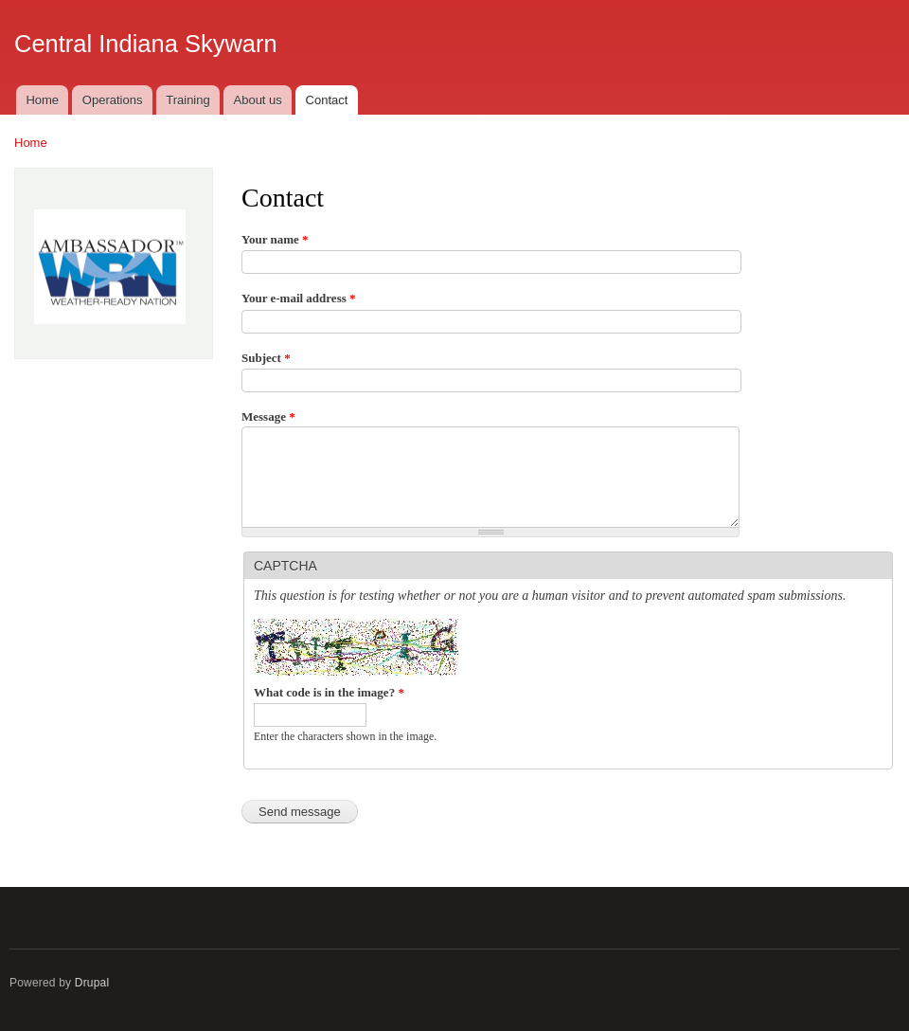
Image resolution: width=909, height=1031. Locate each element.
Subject (266, 358)
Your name (275, 239)
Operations (112, 100)
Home (42, 100)
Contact (327, 100)
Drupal (92, 982)
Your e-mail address (298, 298)
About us (258, 100)
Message (268, 416)
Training (187, 100)
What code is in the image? (329, 692)
